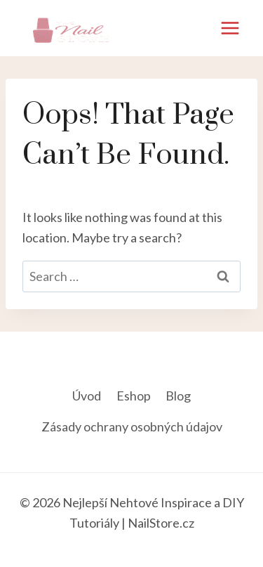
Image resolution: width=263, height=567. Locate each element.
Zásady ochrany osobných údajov (131, 426)
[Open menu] (229, 27)
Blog (178, 395)
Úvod (86, 395)
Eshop (133, 395)
